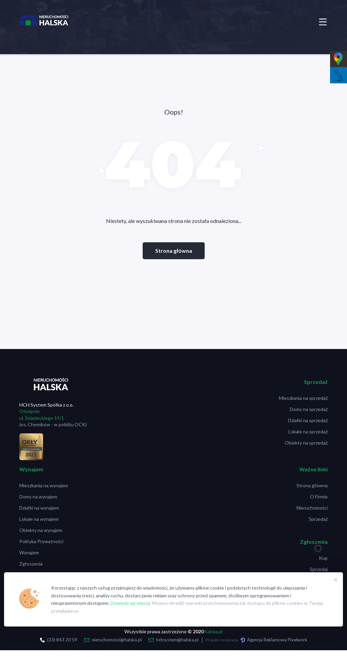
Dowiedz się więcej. (130, 603)
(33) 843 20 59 (62, 639)
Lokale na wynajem (39, 519)
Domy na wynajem (38, 496)
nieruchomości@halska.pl (117, 639)
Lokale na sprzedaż (308, 431)
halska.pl (214, 631)
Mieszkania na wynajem (43, 485)
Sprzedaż (318, 519)
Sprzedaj (319, 569)
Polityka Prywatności (41, 541)
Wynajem (29, 552)
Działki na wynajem (39, 508)
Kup (323, 558)
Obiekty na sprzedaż (306, 443)
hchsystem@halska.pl (177, 639)
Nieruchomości (312, 508)
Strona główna (173, 250)
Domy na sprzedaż (309, 409)
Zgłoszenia (31, 564)
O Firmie (319, 496)
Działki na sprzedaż (308, 420)
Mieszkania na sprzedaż (303, 398)
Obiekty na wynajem (40, 530)
